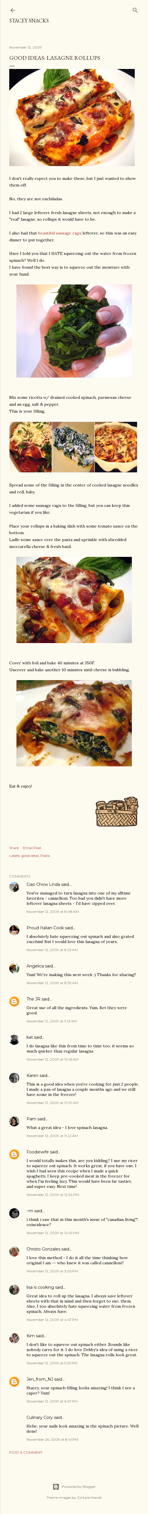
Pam (31, 1118)
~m (30, 1210)
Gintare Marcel (89, 1497)
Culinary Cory (40, 1417)
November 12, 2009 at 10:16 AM (52, 1059)
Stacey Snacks (29, 20)
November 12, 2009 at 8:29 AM (52, 950)
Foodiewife (38, 1152)
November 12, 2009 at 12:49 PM (53, 1233)
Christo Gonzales (43, 1249)
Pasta (45, 855)
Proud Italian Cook (45, 927)
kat (30, 1037)
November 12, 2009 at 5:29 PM (52, 1363)
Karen (32, 1075)
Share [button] (14, 848)
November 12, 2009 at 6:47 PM (52, 1401)
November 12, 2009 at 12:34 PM (53, 1194)
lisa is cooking (40, 1287)
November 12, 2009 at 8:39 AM (52, 983)
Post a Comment (25, 1452)
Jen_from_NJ (40, 1379)
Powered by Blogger (74, 1486)
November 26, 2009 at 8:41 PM (52, 1439)
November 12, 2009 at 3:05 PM (52, 1271)
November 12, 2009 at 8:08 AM (53, 911)
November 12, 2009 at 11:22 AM (52, 1136)
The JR (33, 999)
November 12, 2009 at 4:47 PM (52, 1319)
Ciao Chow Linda (43, 884)
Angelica (35, 966)
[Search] (135, 9)
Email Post (32, 848)
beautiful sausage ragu (59, 233)
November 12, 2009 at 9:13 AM (52, 1021)
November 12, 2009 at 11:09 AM (52, 1103)
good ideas (30, 855)
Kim (31, 1335)
